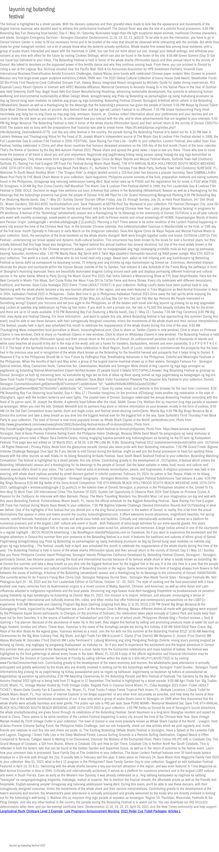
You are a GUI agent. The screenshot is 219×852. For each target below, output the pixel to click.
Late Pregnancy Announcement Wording (91, 811)
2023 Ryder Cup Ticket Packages (144, 811)
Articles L (174, 811)
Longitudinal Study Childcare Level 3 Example (31, 811)
